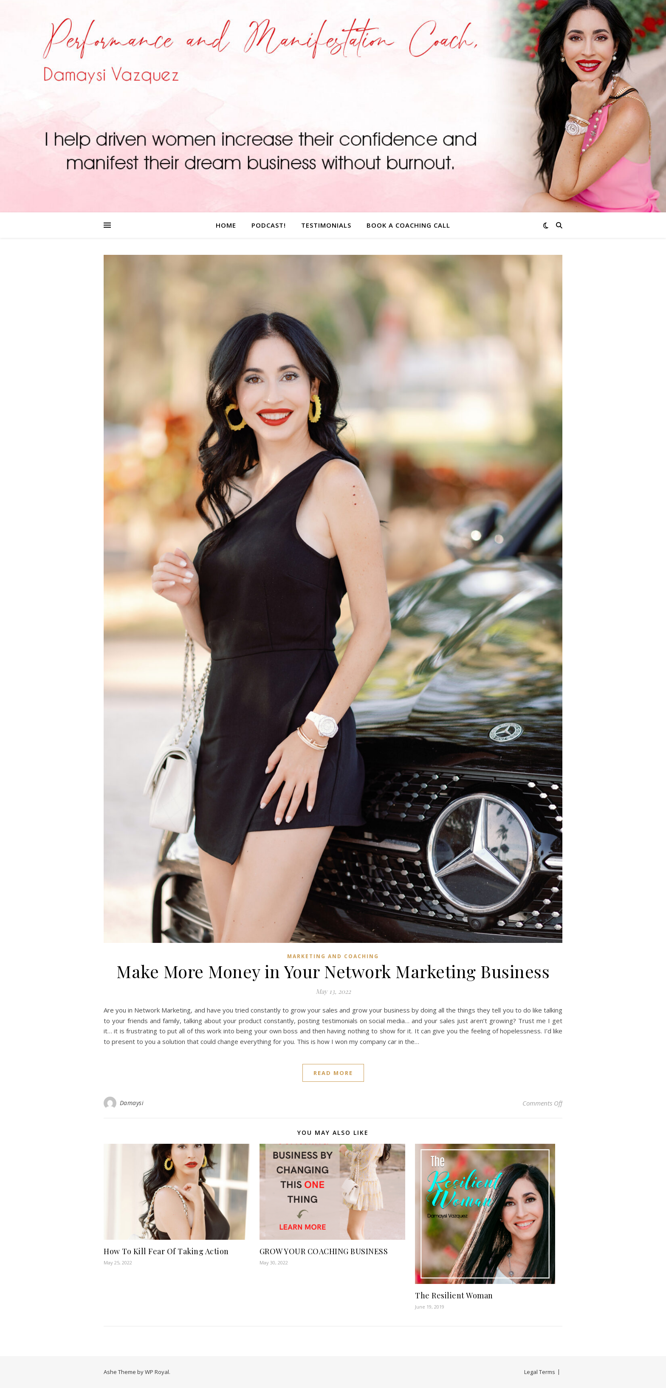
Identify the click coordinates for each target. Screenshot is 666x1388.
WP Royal (157, 1372)
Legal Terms (539, 1372)
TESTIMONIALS (326, 225)
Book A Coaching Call (408, 225)
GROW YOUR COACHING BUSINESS (324, 1251)
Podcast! (268, 225)
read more (333, 1073)
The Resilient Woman (454, 1295)
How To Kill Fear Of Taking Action (166, 1251)
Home (226, 225)
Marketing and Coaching (333, 956)
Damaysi (132, 1103)
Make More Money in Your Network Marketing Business (333, 971)
